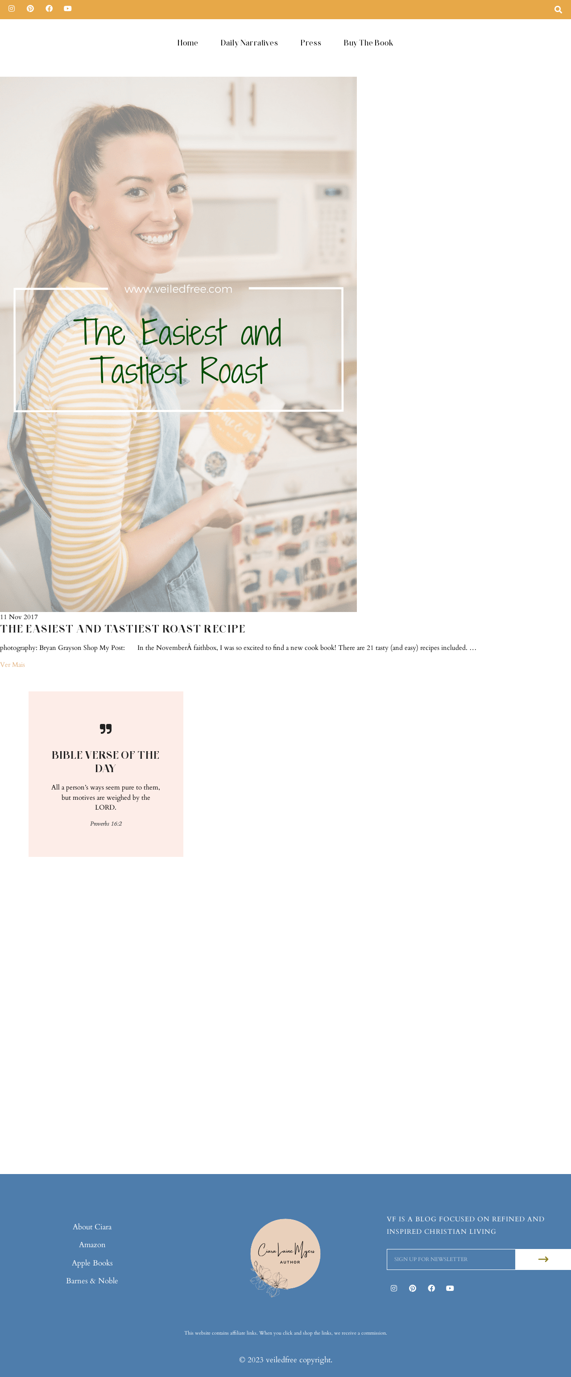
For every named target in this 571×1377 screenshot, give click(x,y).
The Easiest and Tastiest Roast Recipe (123, 629)
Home (188, 42)
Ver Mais (12, 664)
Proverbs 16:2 (106, 823)
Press (311, 42)
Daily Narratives (249, 42)
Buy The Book (369, 42)
